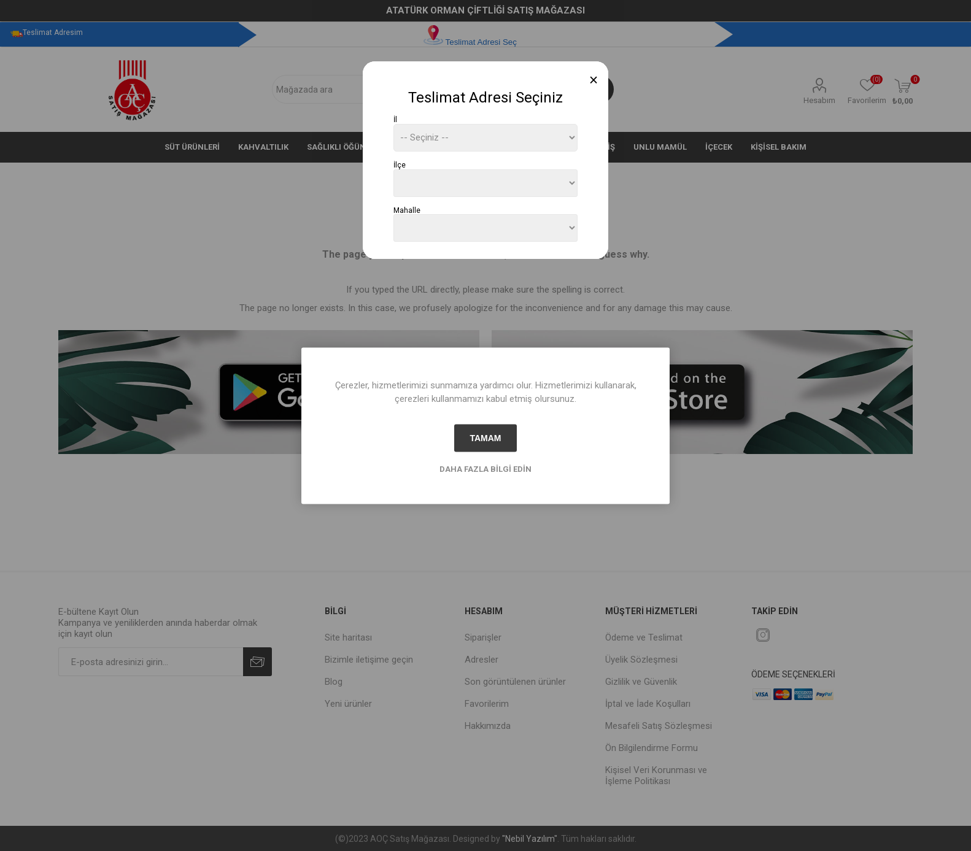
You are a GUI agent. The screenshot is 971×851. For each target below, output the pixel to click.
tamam (485, 438)
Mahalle (406, 210)
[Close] (593, 80)
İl (395, 119)
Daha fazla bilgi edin (485, 468)
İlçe (399, 165)
